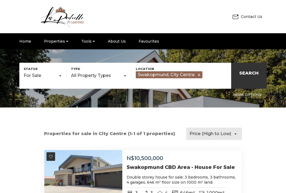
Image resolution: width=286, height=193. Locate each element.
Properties (56, 41)
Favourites (149, 41)
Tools (88, 41)
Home (25, 41)
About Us (117, 41)
